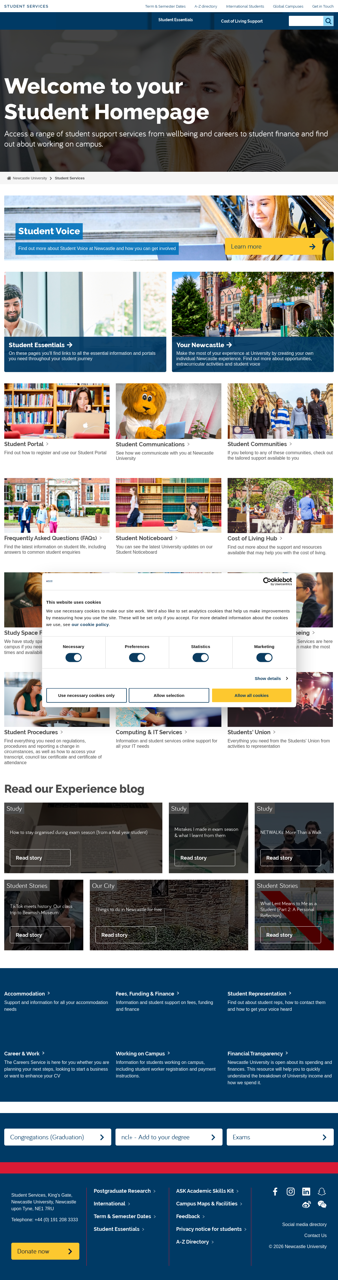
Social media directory (304, 1224)
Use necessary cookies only (86, 695)
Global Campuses (288, 6)
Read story (29, 858)
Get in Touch (323, 6)
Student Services (26, 6)
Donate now (33, 1251)
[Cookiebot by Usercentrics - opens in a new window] (267, 581)
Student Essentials (202, 27)
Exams (241, 1137)
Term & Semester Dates (165, 6)
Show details (268, 678)
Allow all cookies (252, 695)
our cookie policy (90, 624)
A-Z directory (206, 6)
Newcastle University (29, 178)
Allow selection (169, 695)
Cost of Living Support (255, 27)
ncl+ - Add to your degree (155, 1137)
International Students (245, 6)
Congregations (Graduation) (47, 1137)
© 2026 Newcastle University (298, 1246)
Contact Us (315, 1235)
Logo (30, 26)
